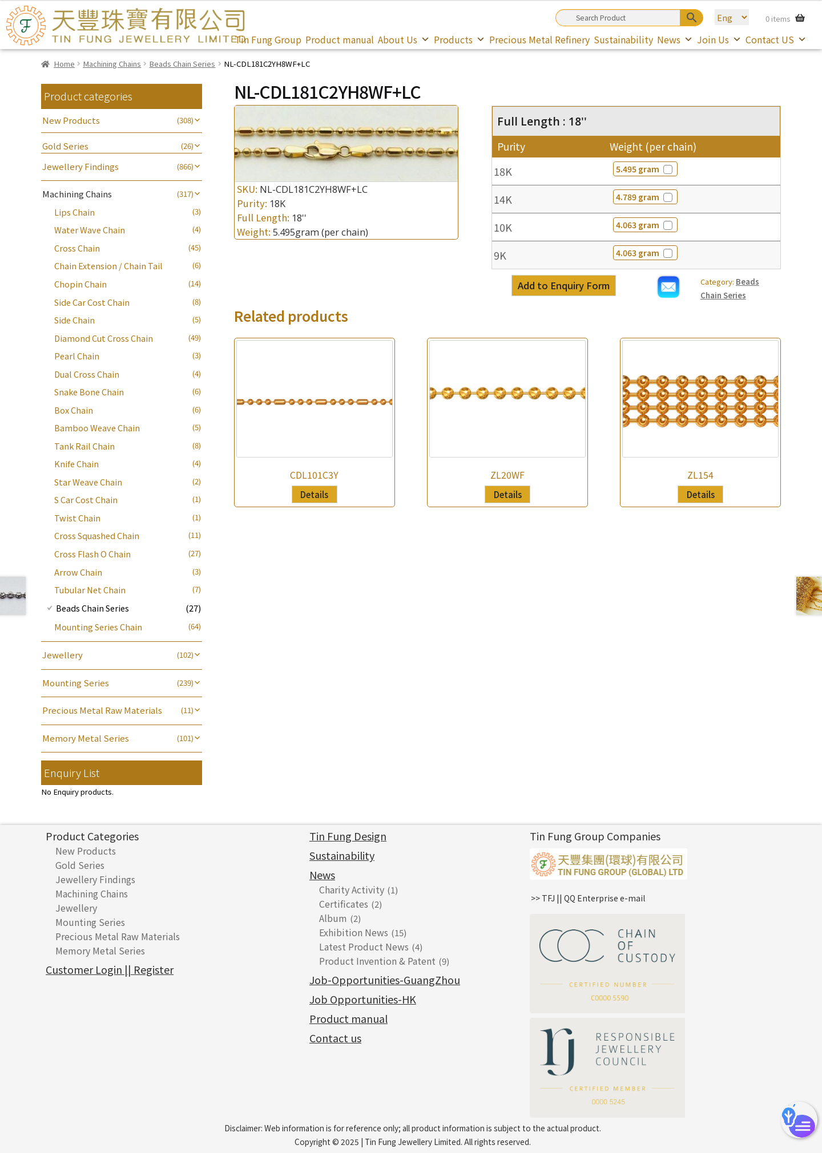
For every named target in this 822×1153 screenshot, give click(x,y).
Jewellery (62, 655)
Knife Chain (76, 464)
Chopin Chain (80, 284)
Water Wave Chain (89, 230)
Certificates (343, 904)
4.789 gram (645, 197)
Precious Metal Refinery (539, 39)
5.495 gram (645, 169)
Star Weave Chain (88, 482)
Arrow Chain (78, 572)
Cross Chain (77, 248)
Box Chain (73, 410)
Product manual (339, 39)
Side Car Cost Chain (92, 302)
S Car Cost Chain (86, 499)
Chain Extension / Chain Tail (108, 266)
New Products (71, 120)
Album (333, 918)
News (675, 39)
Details (314, 494)
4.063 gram (645, 224)
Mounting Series (75, 683)
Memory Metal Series (85, 738)
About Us (404, 39)
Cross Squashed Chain (96, 535)
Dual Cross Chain (86, 374)
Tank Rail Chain (84, 446)
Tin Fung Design (347, 835)
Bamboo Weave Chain (97, 428)
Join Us (719, 39)
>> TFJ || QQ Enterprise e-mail (588, 898)
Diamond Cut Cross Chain (103, 338)
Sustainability (623, 39)
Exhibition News (353, 932)
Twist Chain (77, 518)
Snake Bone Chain (89, 392)
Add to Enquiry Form (564, 285)
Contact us (335, 1037)
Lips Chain (74, 212)
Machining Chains (112, 63)
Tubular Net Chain (90, 590)
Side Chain (74, 320)
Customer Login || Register (110, 969)
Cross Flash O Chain (92, 554)
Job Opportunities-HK (362, 999)
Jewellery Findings (80, 166)
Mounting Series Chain (98, 627)
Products (459, 39)
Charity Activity (351, 889)
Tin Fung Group (268, 39)
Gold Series (65, 146)
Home (64, 63)
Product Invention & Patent (377, 961)
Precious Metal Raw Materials (102, 710)
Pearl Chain (76, 356)
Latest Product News (364, 946)
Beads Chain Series (182, 63)
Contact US (776, 39)
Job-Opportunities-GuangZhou (384, 979)
